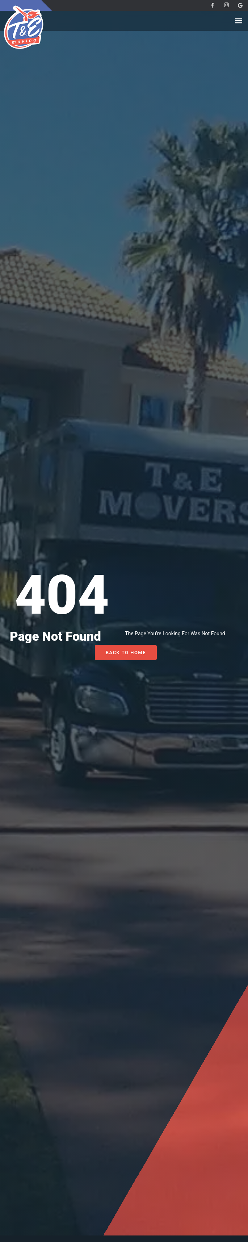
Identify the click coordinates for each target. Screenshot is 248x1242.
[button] (238, 21)
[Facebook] (209, 5)
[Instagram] (223, 5)
